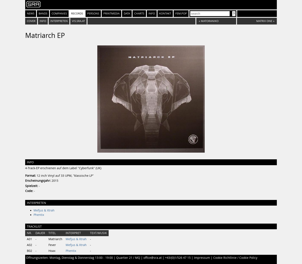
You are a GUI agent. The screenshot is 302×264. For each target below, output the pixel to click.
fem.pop (181, 13)
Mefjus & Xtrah (44, 210)
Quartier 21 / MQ (128, 258)
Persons (93, 13)
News (30, 13)
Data (127, 13)
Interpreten (59, 21)
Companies (59, 13)
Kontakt (165, 13)
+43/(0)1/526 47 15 (178, 258)
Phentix (39, 215)
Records (77, 13)
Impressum (202, 258)
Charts (139, 13)
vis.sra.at (78, 21)
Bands (43, 13)
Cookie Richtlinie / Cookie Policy (235, 258)
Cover (31, 21)
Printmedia (111, 13)
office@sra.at (152, 258)
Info (151, 13)
